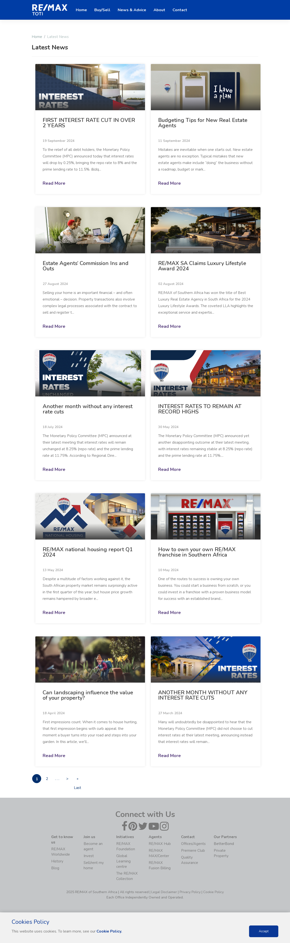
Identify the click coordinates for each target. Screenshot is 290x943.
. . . (60, 778)
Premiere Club (193, 850)
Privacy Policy (190, 892)
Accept (264, 931)
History (57, 861)
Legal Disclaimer (164, 892)
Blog (55, 868)
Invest (89, 856)
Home (37, 36)
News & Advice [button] (132, 10)
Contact (180, 10)
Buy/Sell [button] (102, 10)
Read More (54, 183)
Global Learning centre (123, 861)
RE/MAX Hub (160, 844)
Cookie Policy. (110, 931)
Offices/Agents (193, 844)
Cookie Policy (213, 892)
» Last (82, 779)
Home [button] (81, 10)
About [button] (159, 10)
